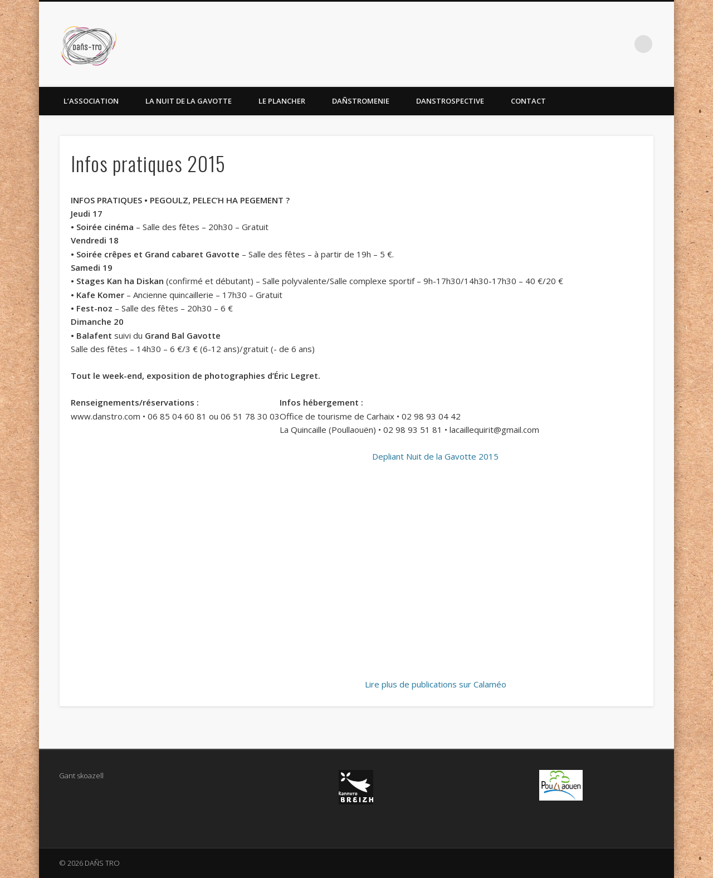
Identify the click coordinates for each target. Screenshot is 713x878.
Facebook (620, 44)
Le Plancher (281, 101)
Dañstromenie (360, 101)
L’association (91, 101)
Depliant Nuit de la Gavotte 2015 (435, 456)
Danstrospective (450, 101)
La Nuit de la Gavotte (188, 101)
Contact (528, 101)
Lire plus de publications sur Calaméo (435, 684)
